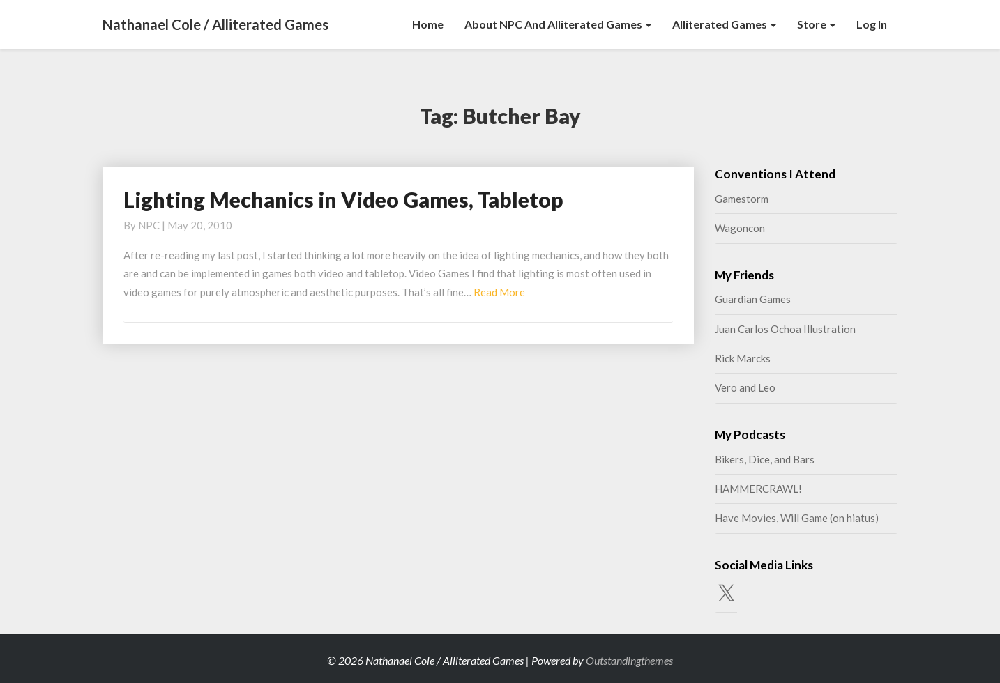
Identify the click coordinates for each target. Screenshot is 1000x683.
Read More (499, 292)
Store (816, 24)
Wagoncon (740, 228)
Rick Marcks (743, 358)
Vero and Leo (745, 387)
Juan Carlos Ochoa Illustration (785, 329)
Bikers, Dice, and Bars (765, 459)
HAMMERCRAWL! (758, 488)
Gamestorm (741, 198)
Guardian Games (753, 299)
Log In (871, 24)
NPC (149, 225)
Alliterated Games (724, 24)
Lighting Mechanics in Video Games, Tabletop (343, 199)
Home (428, 24)
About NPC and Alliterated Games (557, 24)
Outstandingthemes (629, 660)
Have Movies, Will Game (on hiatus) (797, 518)
